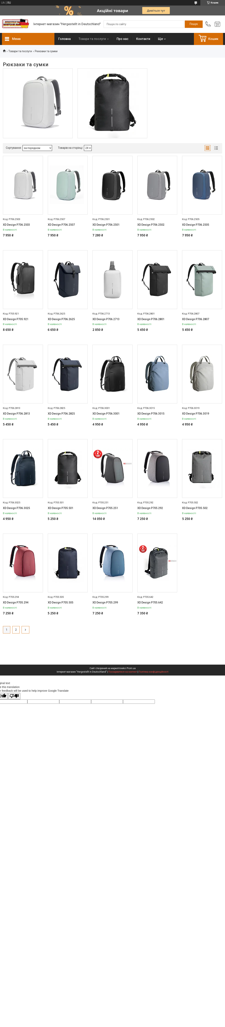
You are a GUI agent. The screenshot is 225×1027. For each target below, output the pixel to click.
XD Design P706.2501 (105, 224)
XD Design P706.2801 (150, 319)
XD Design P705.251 (105, 508)
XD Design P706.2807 (195, 319)
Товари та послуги (92, 39)
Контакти (143, 39)
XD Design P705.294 (15, 602)
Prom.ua (131, 668)
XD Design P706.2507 (61, 224)
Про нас (122, 39)
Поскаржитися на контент (122, 671)
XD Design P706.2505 (195, 224)
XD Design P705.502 (195, 508)
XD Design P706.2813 (16, 413)
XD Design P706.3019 (195, 413)
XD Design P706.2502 (150, 224)
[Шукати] (194, 24)
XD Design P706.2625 (61, 319)
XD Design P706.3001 (105, 413)
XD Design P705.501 (60, 508)
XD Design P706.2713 (105, 319)
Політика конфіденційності (153, 671)
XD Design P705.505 (60, 602)
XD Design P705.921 (15, 319)
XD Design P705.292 (150, 508)
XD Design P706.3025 (16, 508)
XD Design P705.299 (105, 602)
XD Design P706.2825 (61, 413)
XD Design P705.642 (150, 602)
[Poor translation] (14, 696)
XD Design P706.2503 (16, 224)
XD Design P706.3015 (150, 413)
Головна (64, 39)
